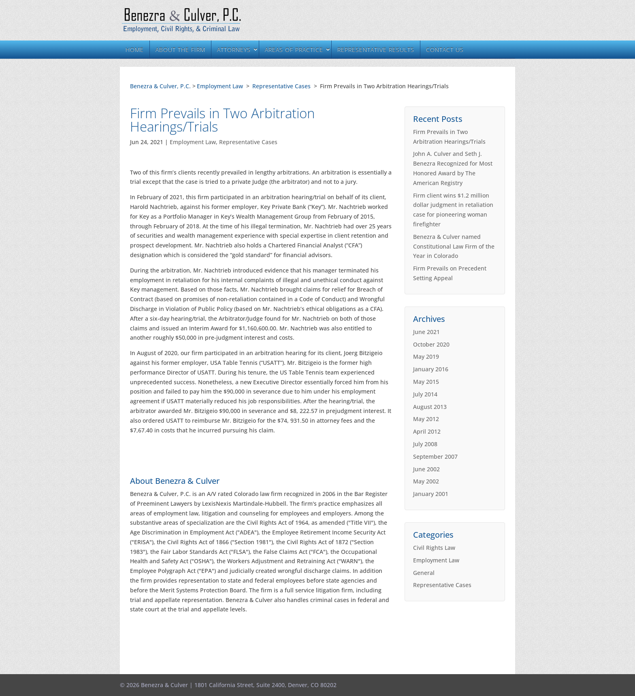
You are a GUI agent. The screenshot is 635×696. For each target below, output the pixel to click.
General (424, 573)
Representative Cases (281, 86)
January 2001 (430, 494)
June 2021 (426, 332)
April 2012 (427, 431)
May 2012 (426, 419)
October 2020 (431, 344)
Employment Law (220, 86)
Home (135, 49)
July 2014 (425, 394)
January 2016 (430, 369)
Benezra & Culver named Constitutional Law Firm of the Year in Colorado (453, 246)
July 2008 (425, 444)
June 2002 (426, 469)
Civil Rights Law (434, 547)
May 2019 (426, 356)
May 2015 (426, 381)
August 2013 (430, 407)
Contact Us (445, 49)
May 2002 (426, 481)
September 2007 (435, 456)
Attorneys (234, 49)
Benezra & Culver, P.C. (160, 86)
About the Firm (180, 49)
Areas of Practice (294, 49)
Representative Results (375, 49)
